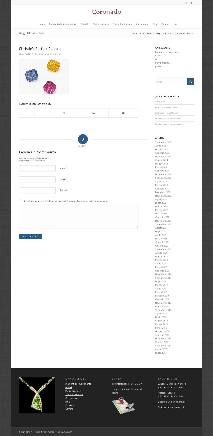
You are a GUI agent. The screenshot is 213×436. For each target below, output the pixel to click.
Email (63, 179)
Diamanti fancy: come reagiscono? (168, 118)
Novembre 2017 (163, 338)
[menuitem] (41, 24)
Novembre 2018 (163, 302)
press (158, 66)
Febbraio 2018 (162, 331)
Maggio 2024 (161, 163)
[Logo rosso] (106, 12)
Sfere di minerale (74, 394)
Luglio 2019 (160, 281)
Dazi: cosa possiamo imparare (166, 107)
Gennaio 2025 (162, 152)
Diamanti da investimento (168, 52)
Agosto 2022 (161, 199)
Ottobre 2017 (161, 341)
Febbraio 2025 (162, 149)
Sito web (64, 190)
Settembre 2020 (163, 249)
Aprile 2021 (160, 234)
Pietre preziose (163, 62)
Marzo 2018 (161, 327)
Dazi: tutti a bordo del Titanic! (166, 113)
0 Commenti (39, 54)
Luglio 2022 (160, 202)
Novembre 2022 (163, 195)
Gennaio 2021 (162, 242)
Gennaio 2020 (162, 270)
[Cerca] (174, 24)
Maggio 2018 (161, 324)
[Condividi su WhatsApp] (64, 113)
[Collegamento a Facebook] (191, 2)
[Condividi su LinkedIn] (93, 113)
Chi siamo (70, 405)
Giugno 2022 (161, 206)
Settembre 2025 (163, 142)
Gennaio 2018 (162, 334)
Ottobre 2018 (161, 306)
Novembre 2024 (163, 156)
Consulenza (71, 398)
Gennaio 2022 (162, 217)
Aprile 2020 (160, 263)
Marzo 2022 (161, 213)
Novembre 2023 (163, 174)
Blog (67, 401)
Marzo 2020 (161, 267)
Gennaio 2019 (162, 299)
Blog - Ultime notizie (31, 33)
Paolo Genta (55, 54)
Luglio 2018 (160, 316)
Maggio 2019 (161, 284)
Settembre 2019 (163, 277)
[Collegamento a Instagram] (186, 2)
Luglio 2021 (160, 231)
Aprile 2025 (160, 145)
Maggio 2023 (161, 184)
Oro (157, 59)
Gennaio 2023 (162, 188)
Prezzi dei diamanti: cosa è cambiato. (169, 124)
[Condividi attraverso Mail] (123, 113)
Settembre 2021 (163, 224)
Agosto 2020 (161, 252)
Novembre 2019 (163, 274)
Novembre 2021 (163, 220)
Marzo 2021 (161, 238)
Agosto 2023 (161, 181)
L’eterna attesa (160, 102)
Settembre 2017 (163, 345)
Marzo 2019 (161, 292)
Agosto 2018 (161, 313)
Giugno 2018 (161, 320)
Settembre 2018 (163, 309)
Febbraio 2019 (162, 295)
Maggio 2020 (161, 259)
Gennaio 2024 (162, 170)
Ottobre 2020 (161, 245)
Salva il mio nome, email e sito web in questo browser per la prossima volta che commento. (66, 201)
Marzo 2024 (161, 167)
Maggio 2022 (161, 209)
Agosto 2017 (161, 349)
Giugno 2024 (161, 159)
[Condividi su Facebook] (34, 113)
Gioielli (158, 55)
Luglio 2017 (160, 352)
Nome (63, 168)
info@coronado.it (120, 383)
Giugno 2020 (161, 256)
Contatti (69, 408)
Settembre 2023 (163, 177)
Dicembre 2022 (162, 192)
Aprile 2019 (160, 288)
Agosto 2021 (161, 227)
